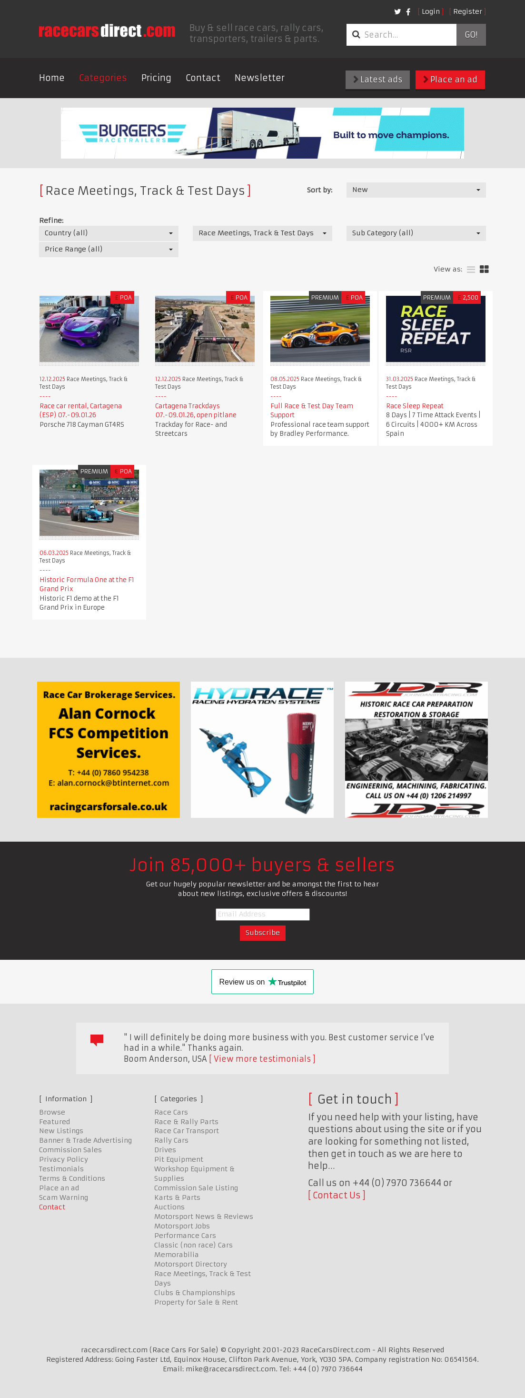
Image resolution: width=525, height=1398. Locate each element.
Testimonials (61, 1169)
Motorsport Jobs (182, 1226)
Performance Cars (185, 1235)
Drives (165, 1150)
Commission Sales (70, 1150)
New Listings (61, 1130)
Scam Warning (63, 1197)
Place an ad (450, 79)
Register (467, 11)
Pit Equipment (178, 1159)
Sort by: (319, 190)
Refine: (51, 220)
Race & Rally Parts (186, 1121)
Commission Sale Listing (196, 1188)
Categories (103, 77)
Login (431, 11)
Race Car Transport (186, 1130)
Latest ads (377, 79)
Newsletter (260, 77)
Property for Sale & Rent (196, 1302)
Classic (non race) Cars (193, 1245)
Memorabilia (176, 1254)
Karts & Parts (177, 1197)
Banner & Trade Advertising (85, 1140)
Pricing (156, 77)
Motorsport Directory (190, 1264)
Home (52, 77)
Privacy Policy (63, 1159)
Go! (471, 35)
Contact (203, 77)
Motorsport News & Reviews (203, 1216)
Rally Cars (171, 1140)
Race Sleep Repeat (415, 406)
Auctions (169, 1207)
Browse (52, 1112)
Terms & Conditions (72, 1178)
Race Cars (171, 1112)
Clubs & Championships (194, 1292)
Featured (54, 1121)
